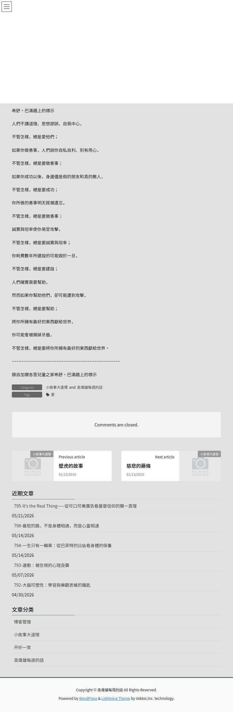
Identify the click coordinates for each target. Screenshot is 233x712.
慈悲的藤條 (139, 465)
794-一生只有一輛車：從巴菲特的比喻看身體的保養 (63, 545)
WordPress (88, 698)
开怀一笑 (22, 647)
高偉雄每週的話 (90, 387)
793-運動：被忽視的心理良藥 (41, 565)
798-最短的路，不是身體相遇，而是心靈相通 (56, 526)
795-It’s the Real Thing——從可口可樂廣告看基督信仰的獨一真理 (75, 506)
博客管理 (22, 622)
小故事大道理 (57, 387)
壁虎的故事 (71, 465)
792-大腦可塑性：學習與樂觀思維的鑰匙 (52, 585)
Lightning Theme (115, 698)
